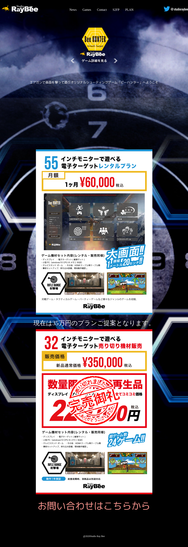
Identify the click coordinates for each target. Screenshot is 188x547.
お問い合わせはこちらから (94, 505)
